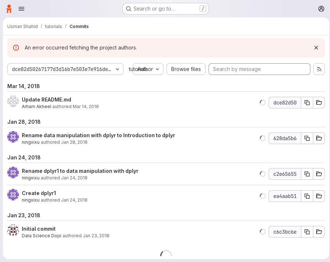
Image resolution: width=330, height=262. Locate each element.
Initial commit (39, 243)
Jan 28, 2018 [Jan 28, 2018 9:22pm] (74, 156)
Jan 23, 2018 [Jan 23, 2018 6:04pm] (96, 250)
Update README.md (46, 114)
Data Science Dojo (41, 250)
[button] (260, 117)
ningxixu (31, 156)
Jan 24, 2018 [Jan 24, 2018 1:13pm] (74, 192)
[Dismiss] (314, 47)
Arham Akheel (36, 121)
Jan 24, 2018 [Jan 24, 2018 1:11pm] (74, 214)
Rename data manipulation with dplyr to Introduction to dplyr (98, 150)
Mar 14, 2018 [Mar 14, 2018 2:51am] (86, 121)
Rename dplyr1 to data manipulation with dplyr (80, 185)
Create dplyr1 (39, 208)
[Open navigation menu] (21, 9)
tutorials (138, 69)
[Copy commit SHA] (305, 117)
